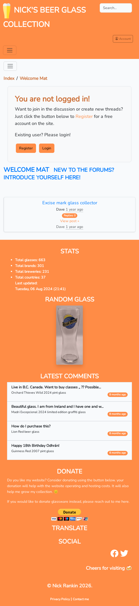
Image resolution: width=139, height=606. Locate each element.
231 (45, 271)
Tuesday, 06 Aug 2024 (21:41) (40, 288)
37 (43, 277)
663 (42, 259)
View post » (69, 220)
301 (40, 265)
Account (123, 39)
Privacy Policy (60, 599)
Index (9, 78)
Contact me (81, 599)
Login (46, 148)
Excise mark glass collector (69, 203)
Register (84, 116)
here (125, 501)
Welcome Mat (33, 78)
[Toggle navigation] (9, 50)
